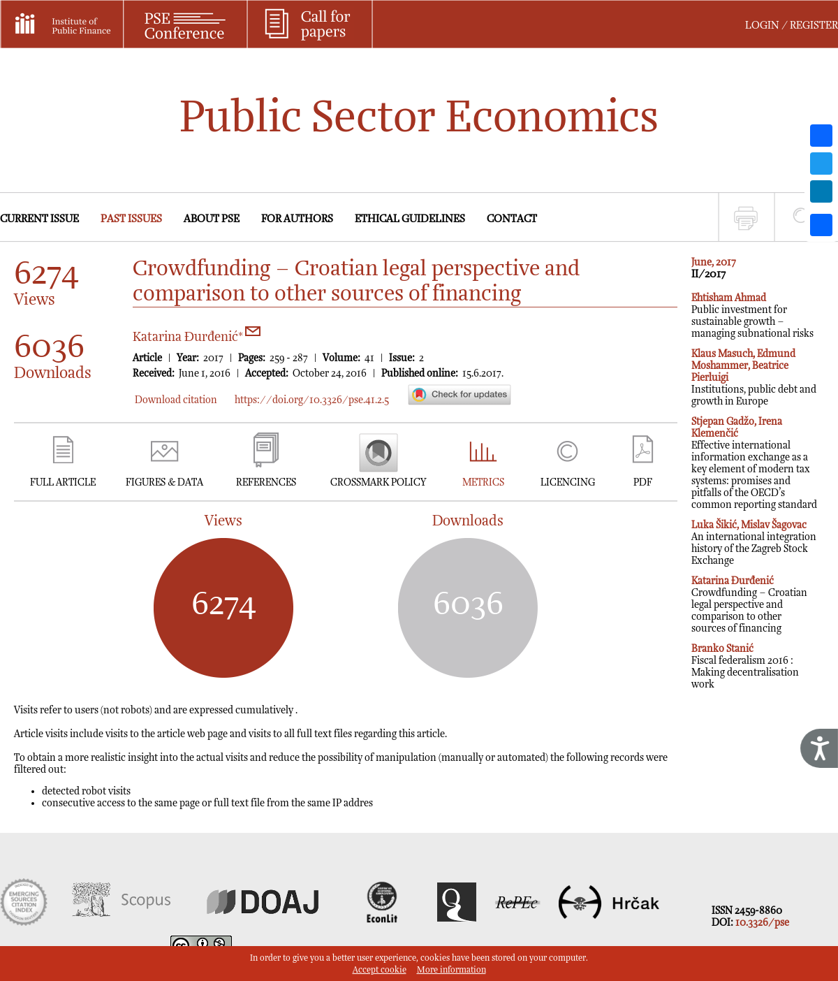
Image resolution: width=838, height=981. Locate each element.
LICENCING (568, 482)
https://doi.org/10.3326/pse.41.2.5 (312, 400)
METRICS (483, 482)
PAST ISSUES (131, 219)
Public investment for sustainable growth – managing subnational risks (752, 316)
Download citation (176, 400)
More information (451, 970)
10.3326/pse (762, 923)
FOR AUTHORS (297, 219)
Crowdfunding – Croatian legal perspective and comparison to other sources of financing (749, 604)
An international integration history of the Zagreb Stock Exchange (753, 543)
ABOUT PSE (212, 219)
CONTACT (512, 219)
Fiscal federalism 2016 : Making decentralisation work (745, 666)
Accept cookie (379, 970)
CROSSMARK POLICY (378, 482)
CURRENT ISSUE (39, 219)
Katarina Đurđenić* (196, 337)
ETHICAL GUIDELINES (410, 219)
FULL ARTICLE (63, 482)
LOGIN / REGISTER (791, 25)
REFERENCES (266, 482)
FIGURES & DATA (164, 482)
